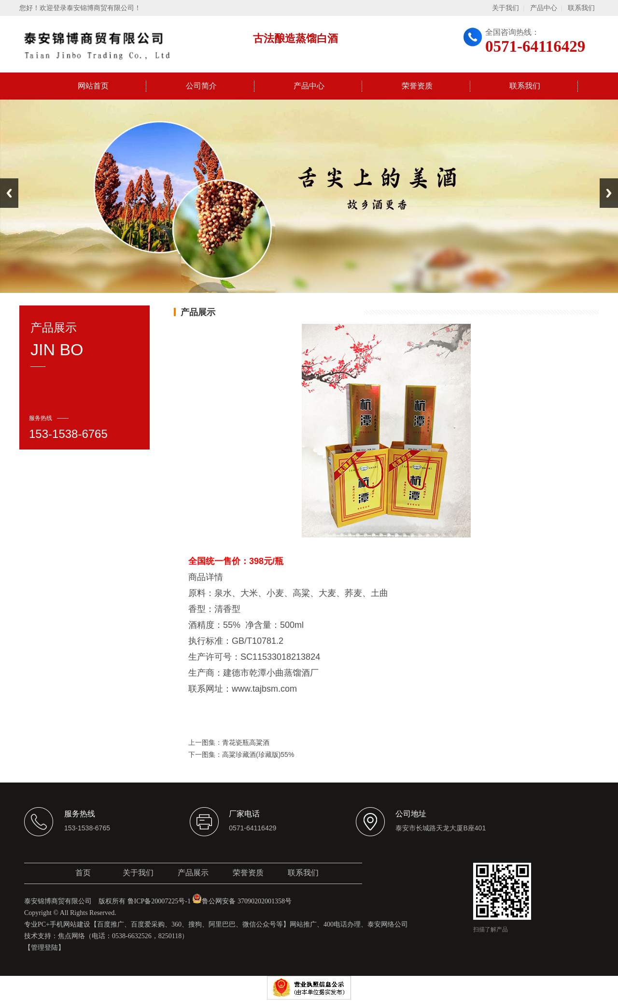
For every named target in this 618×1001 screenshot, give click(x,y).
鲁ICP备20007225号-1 (159, 901)
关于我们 (505, 8)
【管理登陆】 (44, 947)
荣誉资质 (417, 86)
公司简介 (201, 86)
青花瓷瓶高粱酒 (245, 742)
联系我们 (581, 8)
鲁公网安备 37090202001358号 (242, 901)
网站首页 (93, 86)
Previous (9, 193)
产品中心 (543, 8)
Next (609, 193)
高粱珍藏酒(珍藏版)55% (258, 754)
